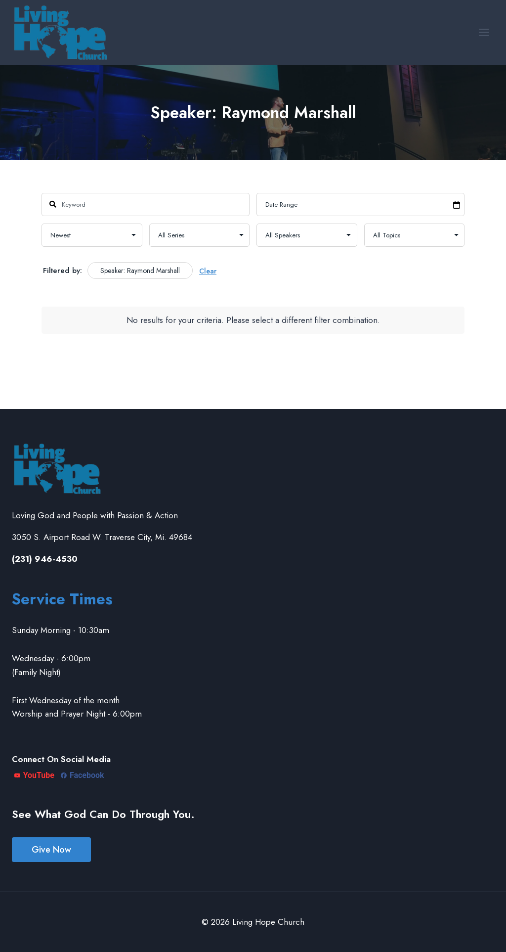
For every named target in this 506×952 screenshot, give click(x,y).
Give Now (51, 849)
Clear (207, 271)
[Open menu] (483, 32)
